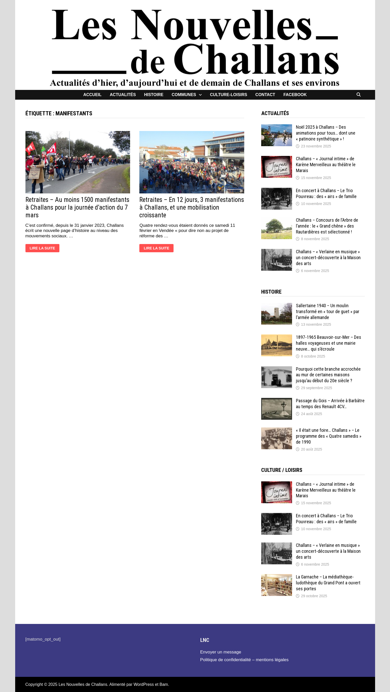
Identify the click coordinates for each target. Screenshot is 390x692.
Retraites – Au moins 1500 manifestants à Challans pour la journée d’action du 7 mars (77, 207)
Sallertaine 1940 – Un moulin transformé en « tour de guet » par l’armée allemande (327, 311)
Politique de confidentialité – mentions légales (244, 659)
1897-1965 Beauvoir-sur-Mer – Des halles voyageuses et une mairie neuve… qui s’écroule (328, 343)
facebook (295, 94)
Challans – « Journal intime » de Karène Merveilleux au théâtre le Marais (326, 164)
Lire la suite (43, 248)
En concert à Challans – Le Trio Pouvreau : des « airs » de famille (326, 193)
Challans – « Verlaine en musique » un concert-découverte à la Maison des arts (328, 257)
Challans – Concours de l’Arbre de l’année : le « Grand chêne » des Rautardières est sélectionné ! (327, 226)
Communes (184, 94)
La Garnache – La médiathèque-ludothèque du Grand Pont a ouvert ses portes (328, 582)
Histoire (153, 94)
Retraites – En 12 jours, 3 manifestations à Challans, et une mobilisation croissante (191, 207)
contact (265, 94)
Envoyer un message (220, 652)
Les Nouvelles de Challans (83, 684)
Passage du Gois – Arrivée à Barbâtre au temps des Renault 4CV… (330, 403)
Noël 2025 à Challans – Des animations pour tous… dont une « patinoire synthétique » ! (325, 133)
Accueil (92, 94)
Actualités (123, 94)
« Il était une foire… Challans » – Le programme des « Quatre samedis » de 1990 (328, 436)
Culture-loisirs (228, 94)
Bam (164, 684)
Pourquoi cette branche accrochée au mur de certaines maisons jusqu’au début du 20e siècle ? (328, 375)
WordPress (143, 684)
